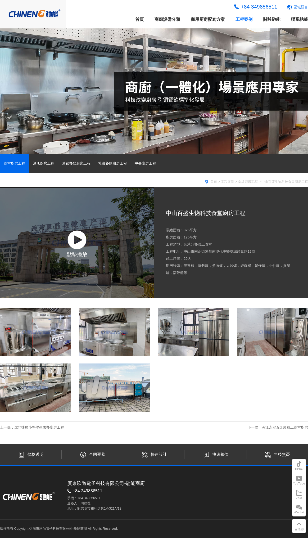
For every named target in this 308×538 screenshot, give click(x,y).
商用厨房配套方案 (208, 19)
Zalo (299, 498)
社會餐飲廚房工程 (112, 163)
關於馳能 (271, 19)
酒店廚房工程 (43, 163)
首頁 (139, 19)
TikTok (298, 469)
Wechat (299, 512)
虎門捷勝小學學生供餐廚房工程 (39, 427)
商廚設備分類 (167, 19)
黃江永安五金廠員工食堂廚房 (285, 427)
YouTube (299, 483)
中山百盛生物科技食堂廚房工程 (285, 182)
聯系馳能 (299, 19)
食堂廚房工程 (14, 163)
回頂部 (299, 529)
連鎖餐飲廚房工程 (76, 163)
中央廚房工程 (145, 163)
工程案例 (244, 19)
